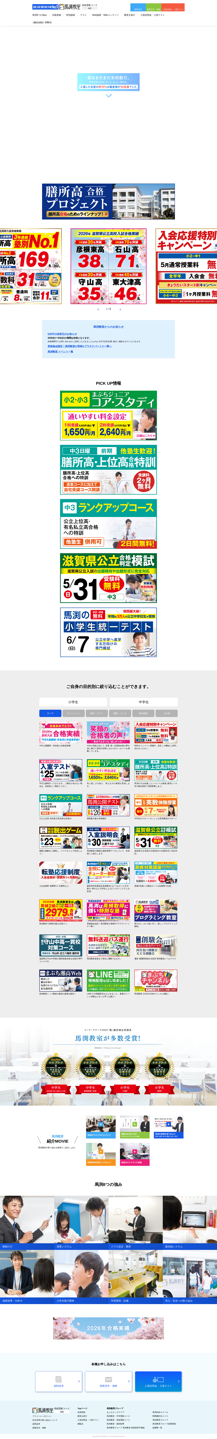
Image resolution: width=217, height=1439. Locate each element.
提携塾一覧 (157, 1428)
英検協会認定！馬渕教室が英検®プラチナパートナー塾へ (80, 346)
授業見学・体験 (39, 1428)
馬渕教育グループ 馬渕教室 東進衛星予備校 (126, 1428)
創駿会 (42, 22)
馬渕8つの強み (39, 15)
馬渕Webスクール (160, 1412)
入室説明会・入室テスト (152, 15)
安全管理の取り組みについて (45, 1420)
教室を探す (129, 15)
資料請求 (36, 1424)
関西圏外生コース (160, 1416)
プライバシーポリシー (42, 1416)
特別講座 (70, 15)
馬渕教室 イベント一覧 (60, 351)
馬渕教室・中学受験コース (118, 1416)
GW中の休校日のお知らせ (62, 334)
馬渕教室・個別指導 (115, 1424)
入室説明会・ (88, 1420)
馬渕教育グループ (160, 1420)
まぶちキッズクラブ (115, 1412)
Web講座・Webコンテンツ (105, 15)
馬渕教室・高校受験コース (118, 1420)
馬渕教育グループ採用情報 (164, 1424)
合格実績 (56, 15)
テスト (83, 15)
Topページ (82, 1408)
